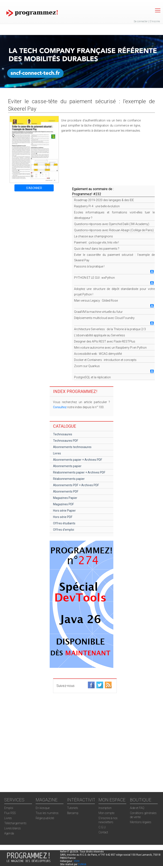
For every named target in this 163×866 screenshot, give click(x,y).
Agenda (9, 833)
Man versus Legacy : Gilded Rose (96, 300)
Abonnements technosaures (72, 447)
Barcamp (73, 813)
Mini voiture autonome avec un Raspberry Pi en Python (110, 347)
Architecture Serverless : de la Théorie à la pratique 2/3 (110, 329)
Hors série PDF (62, 517)
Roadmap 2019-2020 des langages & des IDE (104, 200)
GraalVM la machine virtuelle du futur (98, 311)
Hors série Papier (64, 510)
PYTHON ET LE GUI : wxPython (94, 277)
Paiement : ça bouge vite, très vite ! (96, 242)
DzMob (82, 864)
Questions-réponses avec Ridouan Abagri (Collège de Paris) (114, 230)
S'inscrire (154, 21)
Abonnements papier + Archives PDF (77, 459)
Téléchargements (15, 823)
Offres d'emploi (63, 529)
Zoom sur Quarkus (87, 366)
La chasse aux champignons (93, 236)
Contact (103, 832)
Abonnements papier (67, 466)
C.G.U (102, 827)
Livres (57, 453)
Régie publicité (45, 818)
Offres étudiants (64, 523)
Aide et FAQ (137, 808)
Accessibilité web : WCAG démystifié (98, 353)
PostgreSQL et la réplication (92, 377)
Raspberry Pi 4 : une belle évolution (97, 206)
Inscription (105, 808)
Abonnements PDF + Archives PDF (76, 485)
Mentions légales (140, 822)
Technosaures (62, 434)
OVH (76, 861)
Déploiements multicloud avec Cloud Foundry (104, 318)
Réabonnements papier (69, 478)
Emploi (8, 808)
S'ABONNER (34, 188)
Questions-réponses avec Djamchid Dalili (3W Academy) (111, 224)
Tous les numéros (47, 813)
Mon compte (106, 813)
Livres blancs (12, 828)
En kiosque (43, 808)
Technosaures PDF (65, 440)
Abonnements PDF (65, 491)
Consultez (60, 407)
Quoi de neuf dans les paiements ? (96, 248)
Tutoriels (72, 808)
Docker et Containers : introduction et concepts (105, 360)
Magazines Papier (65, 498)
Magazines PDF (63, 504)
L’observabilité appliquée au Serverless (99, 335)
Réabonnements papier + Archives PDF (79, 472)
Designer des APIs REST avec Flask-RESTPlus (104, 341)
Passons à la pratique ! (89, 266)
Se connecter (141, 21)
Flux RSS (10, 813)
